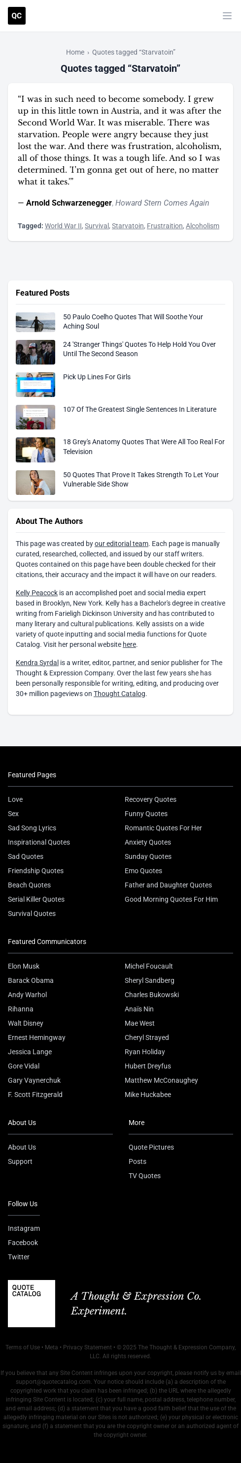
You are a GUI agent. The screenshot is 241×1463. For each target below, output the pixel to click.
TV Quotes (145, 1176)
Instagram (24, 1228)
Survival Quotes (32, 913)
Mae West (140, 1023)
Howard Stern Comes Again (162, 203)
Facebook (23, 1243)
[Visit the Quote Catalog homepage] (17, 16)
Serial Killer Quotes (36, 899)
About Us (22, 1147)
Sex (13, 814)
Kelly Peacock (37, 593)
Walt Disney (25, 1023)
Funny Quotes (146, 814)
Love (15, 799)
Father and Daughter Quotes (168, 885)
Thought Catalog (119, 694)
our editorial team (121, 544)
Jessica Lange (30, 1052)
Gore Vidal (23, 1066)
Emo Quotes (143, 871)
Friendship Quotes (36, 871)
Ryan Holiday (145, 1052)
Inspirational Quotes (39, 842)
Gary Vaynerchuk (34, 1080)
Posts (137, 1161)
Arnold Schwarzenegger (69, 203)
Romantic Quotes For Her (163, 828)
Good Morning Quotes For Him (171, 899)
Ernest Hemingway (37, 1037)
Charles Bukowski (152, 995)
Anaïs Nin (139, 1009)
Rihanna (21, 1009)
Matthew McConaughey (161, 1080)
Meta (51, 1347)
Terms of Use (22, 1347)
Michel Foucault (149, 966)
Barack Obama (31, 980)
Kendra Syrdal (37, 663)
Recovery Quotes (150, 799)
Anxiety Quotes (148, 842)
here (129, 644)
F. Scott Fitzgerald (35, 1094)
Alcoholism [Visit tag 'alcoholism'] (202, 226)
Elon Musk (23, 966)
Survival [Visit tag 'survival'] (97, 226)
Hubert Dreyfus (148, 1066)
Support (20, 1161)
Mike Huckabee (148, 1094)
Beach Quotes (29, 885)
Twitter (19, 1257)
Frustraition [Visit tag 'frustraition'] (165, 226)
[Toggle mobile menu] (227, 16)
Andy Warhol (27, 995)
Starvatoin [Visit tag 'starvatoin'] (128, 226)
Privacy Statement (87, 1347)
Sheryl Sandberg (149, 980)
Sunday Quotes (148, 856)
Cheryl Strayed (147, 1037)
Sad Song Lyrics (32, 828)
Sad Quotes (25, 856)
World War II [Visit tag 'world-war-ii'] (63, 226)
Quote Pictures (151, 1147)
